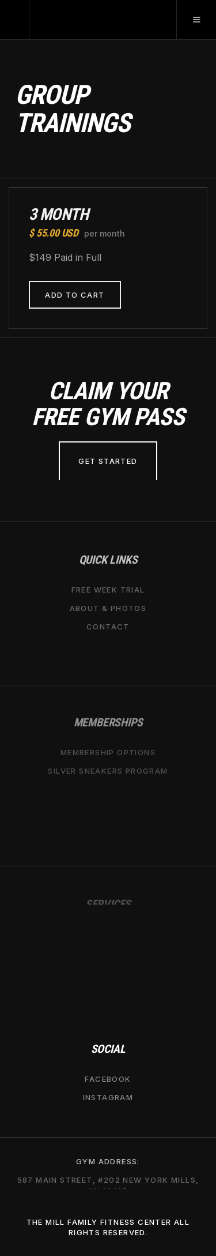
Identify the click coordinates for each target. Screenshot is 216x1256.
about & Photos (108, 607)
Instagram (108, 1096)
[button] (196, 19)
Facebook (108, 1078)
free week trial (108, 589)
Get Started (107, 461)
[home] (14, 19)
